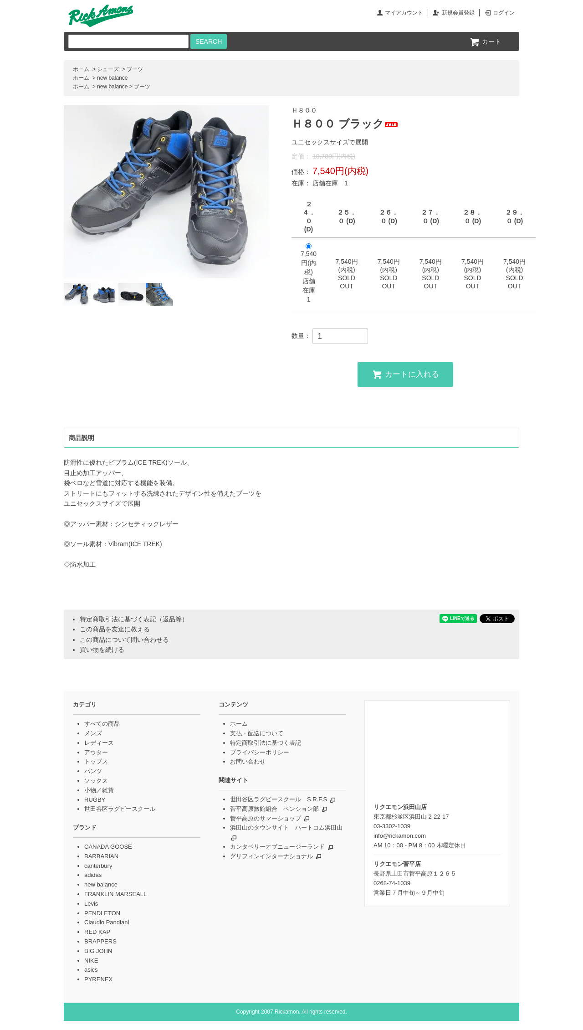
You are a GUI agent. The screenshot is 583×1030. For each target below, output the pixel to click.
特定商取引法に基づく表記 (265, 742)
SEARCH (208, 41)
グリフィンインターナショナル (271, 856)
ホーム (81, 69)
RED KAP (97, 931)
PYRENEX (98, 979)
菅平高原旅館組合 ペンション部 (274, 808)
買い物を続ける (102, 649)
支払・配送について (256, 733)
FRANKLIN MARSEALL (115, 894)
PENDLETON (102, 913)
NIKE (91, 960)
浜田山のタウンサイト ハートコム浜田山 (286, 827)
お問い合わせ (248, 761)
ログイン (504, 13)
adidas (93, 874)
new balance (112, 78)
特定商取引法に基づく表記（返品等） (134, 619)
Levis (91, 903)
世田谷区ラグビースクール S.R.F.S (278, 799)
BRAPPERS (100, 941)
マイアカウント (404, 13)
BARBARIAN (101, 856)
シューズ (108, 69)
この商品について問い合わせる (124, 639)
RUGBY (94, 799)
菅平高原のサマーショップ (265, 818)
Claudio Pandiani (106, 922)
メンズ (93, 733)
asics (91, 969)
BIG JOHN (98, 951)
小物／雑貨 (99, 790)
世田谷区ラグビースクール (119, 808)
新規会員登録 (458, 13)
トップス (96, 761)
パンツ (93, 771)
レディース (99, 742)
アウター (96, 752)
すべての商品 (102, 723)
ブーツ (135, 69)
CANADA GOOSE (108, 846)
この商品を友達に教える (115, 629)
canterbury (98, 865)
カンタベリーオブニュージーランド (277, 846)
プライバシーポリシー (259, 752)
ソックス (96, 780)
